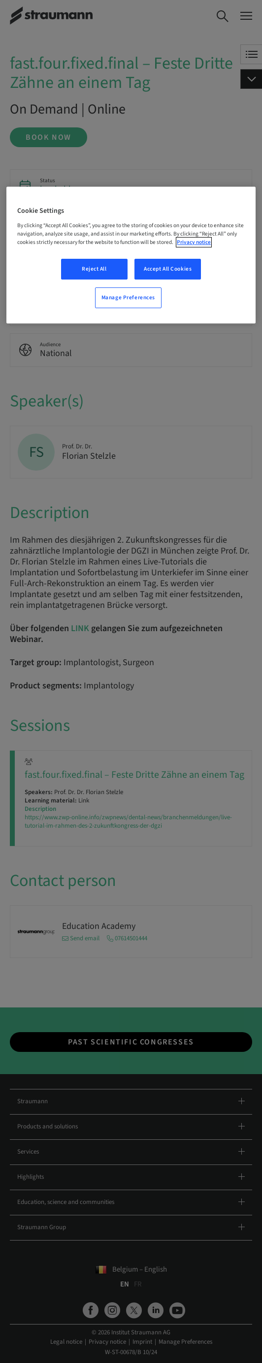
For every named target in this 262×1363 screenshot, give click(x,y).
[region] (130, 255)
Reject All (94, 269)
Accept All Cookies (168, 269)
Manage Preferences (128, 297)
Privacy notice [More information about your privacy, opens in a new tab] (194, 242)
